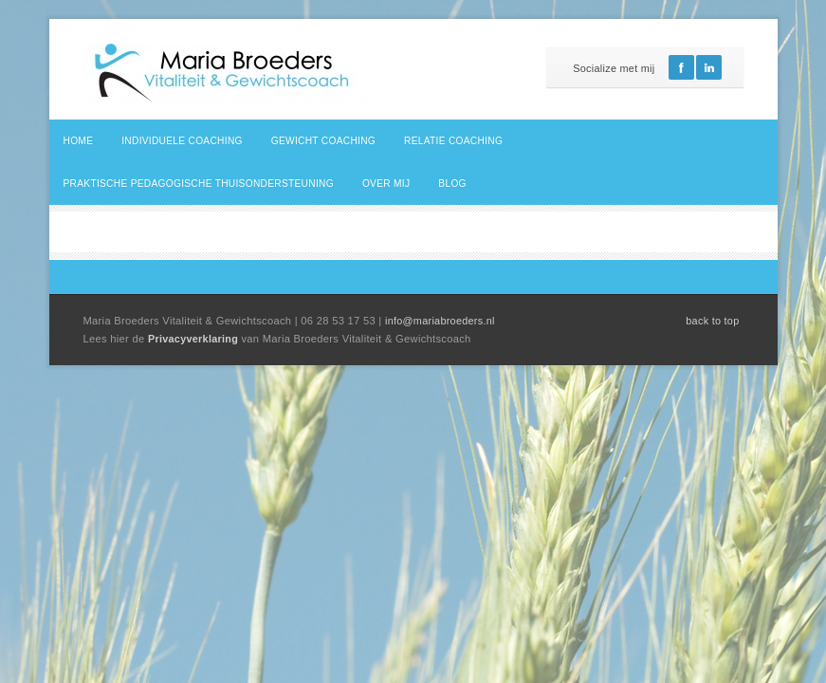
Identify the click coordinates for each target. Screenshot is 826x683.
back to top (712, 320)
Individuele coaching (182, 141)
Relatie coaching (453, 141)
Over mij (386, 183)
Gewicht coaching (323, 141)
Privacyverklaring (195, 338)
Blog (452, 183)
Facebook (681, 67)
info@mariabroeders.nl (440, 320)
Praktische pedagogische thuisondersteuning (199, 183)
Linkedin (709, 67)
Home (79, 141)
